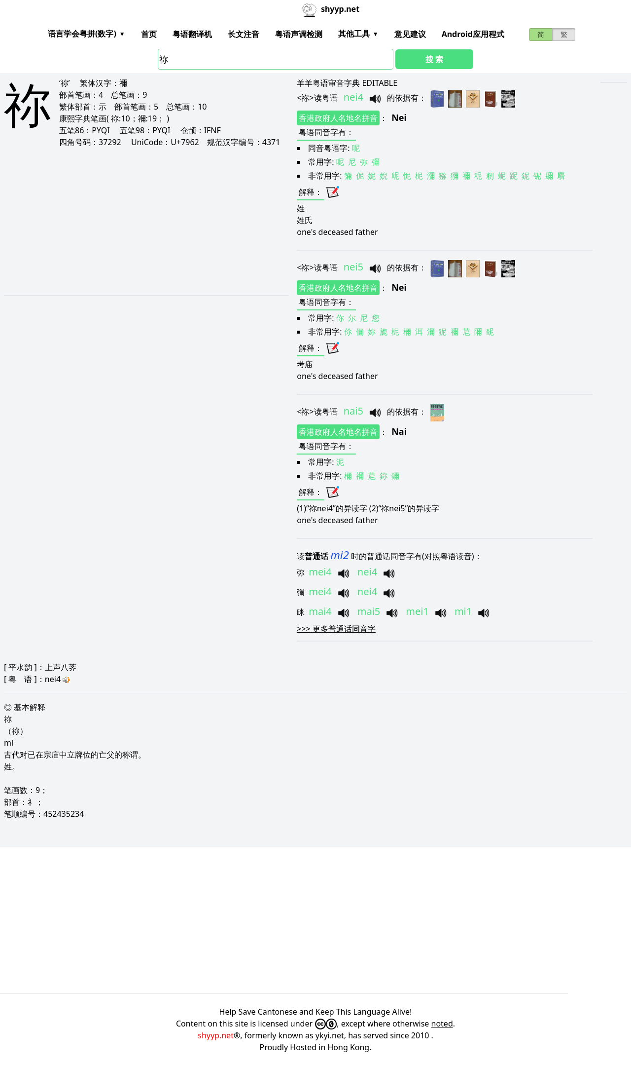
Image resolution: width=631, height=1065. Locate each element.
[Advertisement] (133, 221)
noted (442, 1023)
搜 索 (434, 59)
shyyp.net (216, 1035)
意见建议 (410, 34)
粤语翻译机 (192, 34)
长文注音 (243, 34)
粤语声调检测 (298, 34)
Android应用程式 (473, 34)
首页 (149, 34)
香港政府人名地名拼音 (338, 118)
